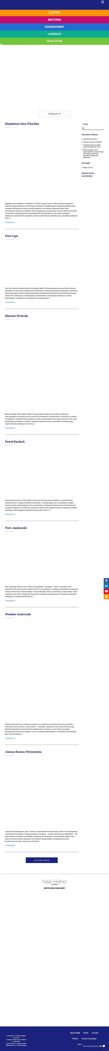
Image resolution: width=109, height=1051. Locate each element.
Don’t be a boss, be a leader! (92, 142)
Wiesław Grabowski (18, 614)
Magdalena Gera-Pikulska (22, 123)
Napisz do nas (88, 167)
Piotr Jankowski (16, 528)
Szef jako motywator (90, 139)
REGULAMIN (75, 1033)
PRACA (75, 1039)
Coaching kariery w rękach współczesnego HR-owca (92, 146)
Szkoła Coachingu (89, 1039)
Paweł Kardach (15, 441)
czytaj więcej (10, 222)
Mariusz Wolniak (16, 316)
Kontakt (95, 1033)
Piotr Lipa (11, 236)
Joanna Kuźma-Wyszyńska (23, 752)
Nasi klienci (54, 885)
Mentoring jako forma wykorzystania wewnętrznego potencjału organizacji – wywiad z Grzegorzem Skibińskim (93, 153)
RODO (86, 1033)
